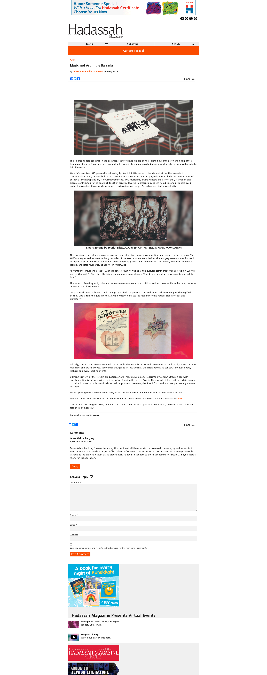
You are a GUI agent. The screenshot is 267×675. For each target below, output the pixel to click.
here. (180, 398)
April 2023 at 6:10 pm (81, 441)
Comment (75, 482)
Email (189, 79)
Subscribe (132, 44)
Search (176, 44)
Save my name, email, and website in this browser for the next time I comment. (108, 548)
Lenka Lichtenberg (80, 438)
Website (74, 534)
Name (74, 515)
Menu (89, 44)
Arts (73, 59)
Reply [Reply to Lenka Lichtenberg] (75, 466)
